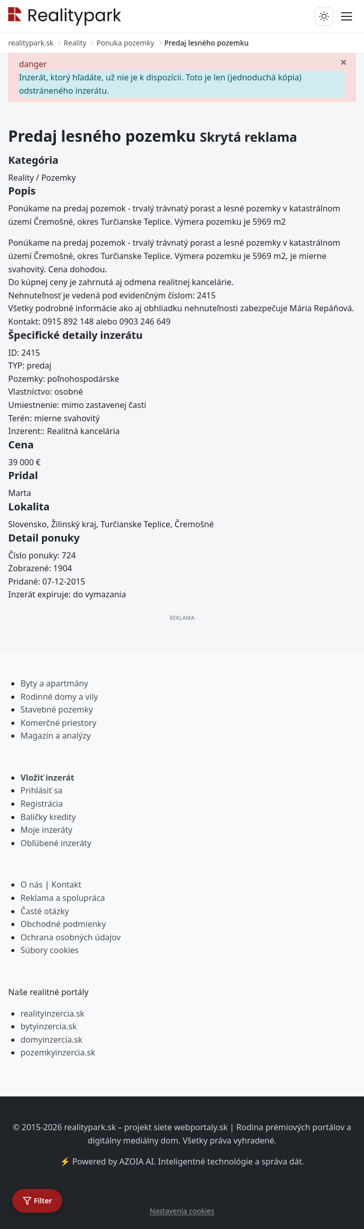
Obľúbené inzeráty (56, 843)
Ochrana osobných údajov (70, 937)
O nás (32, 884)
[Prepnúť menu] (346, 16)
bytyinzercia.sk (49, 1026)
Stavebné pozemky (57, 709)
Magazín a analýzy (56, 735)
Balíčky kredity (48, 817)
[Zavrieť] (343, 61)
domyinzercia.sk (52, 1039)
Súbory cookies (50, 950)
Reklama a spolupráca (63, 897)
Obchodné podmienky (63, 924)
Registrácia (42, 803)
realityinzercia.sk (53, 1013)
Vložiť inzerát (47, 777)
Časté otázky (45, 911)
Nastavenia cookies (182, 1211)
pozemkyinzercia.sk (58, 1052)
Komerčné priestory (58, 722)
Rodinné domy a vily (59, 696)
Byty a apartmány (54, 683)
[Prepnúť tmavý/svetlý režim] (324, 16)
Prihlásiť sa (42, 790)
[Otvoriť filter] (37, 1201)
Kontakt (66, 884)
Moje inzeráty (46, 829)
